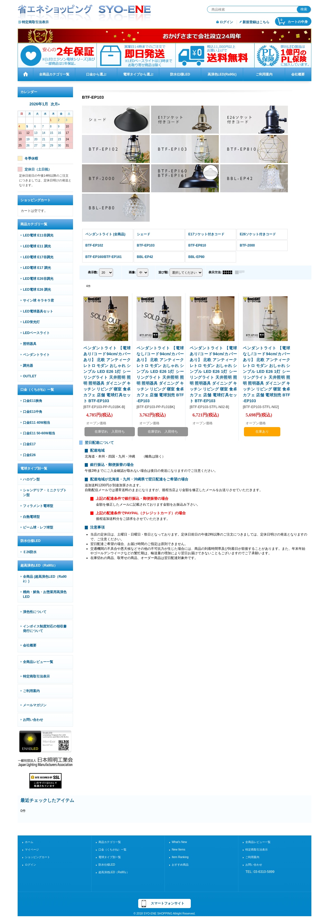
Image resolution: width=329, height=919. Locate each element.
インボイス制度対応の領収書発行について (45, 628)
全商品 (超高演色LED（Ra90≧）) (45, 579)
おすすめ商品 (180, 864)
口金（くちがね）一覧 (112, 849)
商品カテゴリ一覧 (109, 842)
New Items (178, 849)
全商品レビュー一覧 (38, 662)
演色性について (34, 612)
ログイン (226, 22)
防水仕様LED (106, 864)
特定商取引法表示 (35, 22)
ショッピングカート (37, 857)
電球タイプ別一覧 (109, 857)
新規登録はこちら (256, 22)
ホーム (29, 842)
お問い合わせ (33, 720)
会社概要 (29, 645)
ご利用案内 (31, 691)
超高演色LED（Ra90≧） (113, 872)
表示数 (93, 272)
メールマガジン (34, 705)
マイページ (32, 849)
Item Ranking (180, 857)
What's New (179, 842)
